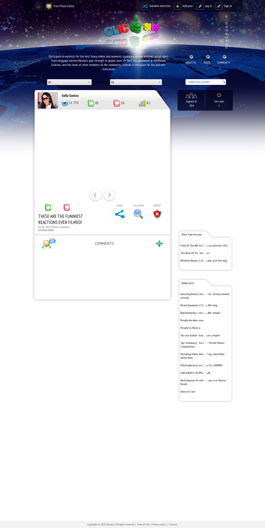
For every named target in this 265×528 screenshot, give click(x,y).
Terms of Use (143, 524)
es (226, 23)
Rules (207, 62)
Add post (183, 6)
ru (226, 34)
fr (226, 30)
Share (119, 205)
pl (226, 41)
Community (223, 62)
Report (157, 205)
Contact (173, 524)
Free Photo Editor (59, 6)
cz (226, 37)
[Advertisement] (102, 350)
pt (226, 48)
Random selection (155, 6)
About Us (190, 62)
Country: (40, 82)
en (226, 20)
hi (226, 16)
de (226, 27)
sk (226, 44)
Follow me (138, 205)
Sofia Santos (70, 95)
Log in (204, 6)
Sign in (223, 6)
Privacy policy (159, 524)
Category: (101, 82)
